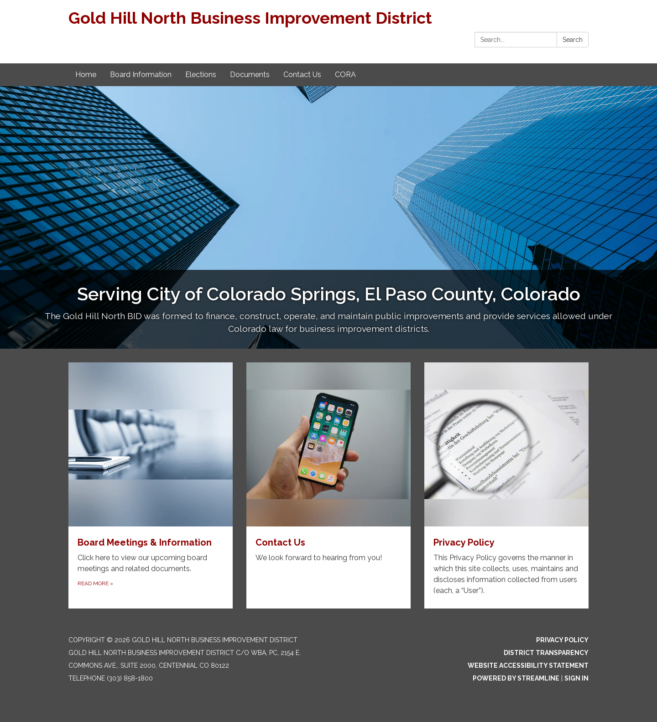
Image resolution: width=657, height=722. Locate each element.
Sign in (576, 678)
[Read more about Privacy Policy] (506, 485)
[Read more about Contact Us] (328, 485)
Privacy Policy (562, 640)
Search (573, 39)
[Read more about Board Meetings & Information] (150, 485)
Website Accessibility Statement (528, 665)
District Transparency (546, 652)
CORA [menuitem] (345, 74)
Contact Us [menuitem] (302, 74)
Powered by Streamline (516, 678)
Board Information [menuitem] (141, 74)
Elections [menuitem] (200, 74)
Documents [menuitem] (250, 74)
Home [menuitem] (85, 74)
